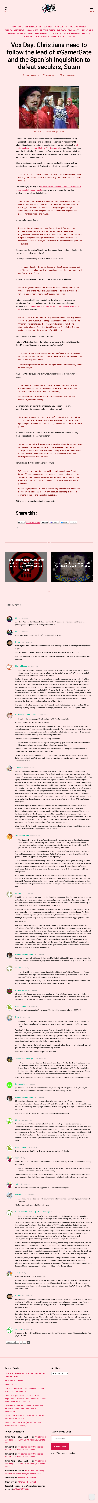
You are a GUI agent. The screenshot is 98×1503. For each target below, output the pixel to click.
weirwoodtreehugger (24, 958)
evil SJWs (61, 30)
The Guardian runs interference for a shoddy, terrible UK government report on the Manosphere (24, 1412)
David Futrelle (33, 75)
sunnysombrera (22, 839)
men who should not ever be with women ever (29, 33)
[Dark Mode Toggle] (92, 1497)
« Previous (11, 1346)
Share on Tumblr (41, 522)
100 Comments (69, 75)
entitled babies (47, 30)
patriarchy (28, 37)
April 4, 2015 (51, 75)
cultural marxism (78, 27)
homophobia (87, 30)
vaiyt (17, 1161)
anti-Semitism (45, 27)
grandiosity (73, 30)
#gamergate (17, 27)
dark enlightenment (14, 30)
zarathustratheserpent (25, 1062)
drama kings (32, 30)
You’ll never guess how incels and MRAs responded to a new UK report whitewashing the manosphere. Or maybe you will (25, 1402)
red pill (62, 37)
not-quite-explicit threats (77, 33)
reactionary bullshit (46, 37)
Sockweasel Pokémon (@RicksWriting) (32, 1215)
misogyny (57, 33)
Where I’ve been (11, 1388)
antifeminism (61, 27)
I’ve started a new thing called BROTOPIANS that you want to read (25, 1443)
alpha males (31, 27)
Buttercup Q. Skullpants (25, 718)
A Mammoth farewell (14, 1384)
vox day (71, 37)
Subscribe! (60, 1450)
